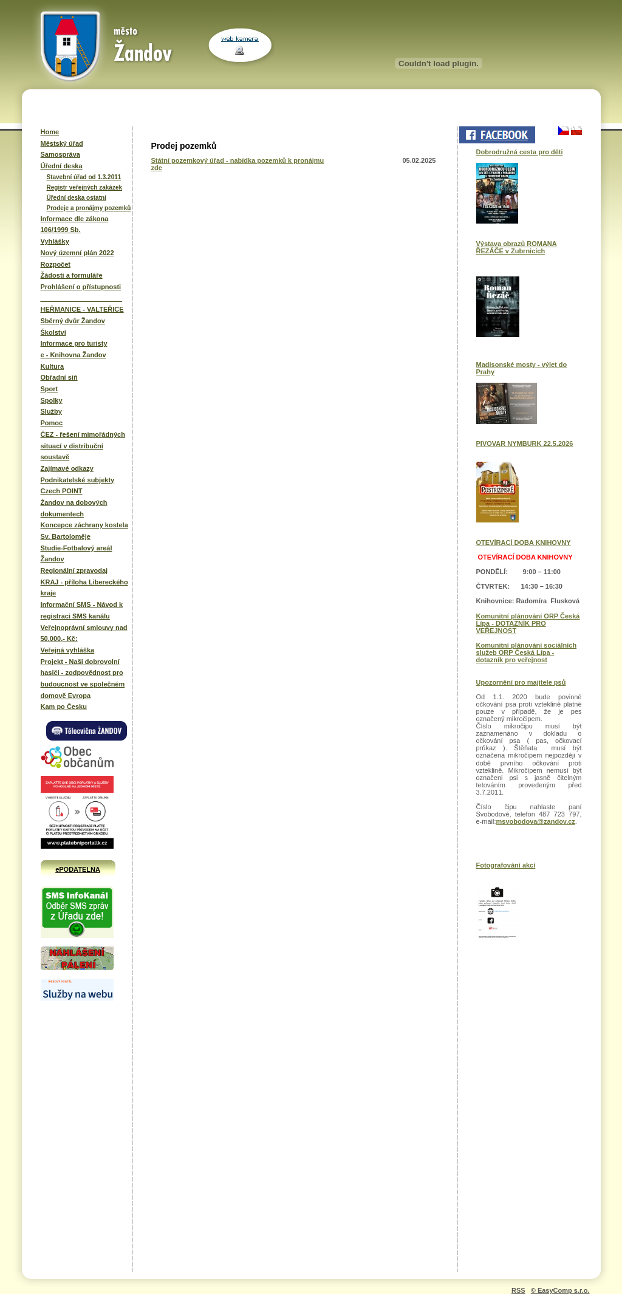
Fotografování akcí (506, 865)
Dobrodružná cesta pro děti (519, 152)
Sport (49, 388)
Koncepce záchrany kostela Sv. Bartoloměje (84, 530)
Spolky (52, 400)
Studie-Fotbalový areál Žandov (76, 553)
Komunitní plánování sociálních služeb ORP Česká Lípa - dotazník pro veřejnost (526, 652)
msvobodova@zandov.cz (535, 821)
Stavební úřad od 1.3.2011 (84, 177)
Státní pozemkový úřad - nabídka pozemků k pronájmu (237, 160)
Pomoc (52, 422)
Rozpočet (56, 264)
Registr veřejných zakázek (85, 187)
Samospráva (60, 154)
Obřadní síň (59, 377)
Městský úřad (62, 143)
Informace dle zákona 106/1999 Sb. (75, 224)
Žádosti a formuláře (72, 275)
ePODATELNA (77, 869)
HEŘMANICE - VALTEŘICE (82, 309)
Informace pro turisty (74, 343)
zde (156, 167)
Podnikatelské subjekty (78, 480)
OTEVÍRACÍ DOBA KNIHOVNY (523, 542)
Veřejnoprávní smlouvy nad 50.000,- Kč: (84, 633)
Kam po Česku (64, 706)
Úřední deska (62, 165)
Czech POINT (62, 491)
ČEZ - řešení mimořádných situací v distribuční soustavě (83, 445)
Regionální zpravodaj (74, 570)
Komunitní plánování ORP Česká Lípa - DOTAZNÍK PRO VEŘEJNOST (528, 623)
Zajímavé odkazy (67, 468)
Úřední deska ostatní (76, 197)
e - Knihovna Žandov (73, 354)
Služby (51, 411)
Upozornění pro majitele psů (521, 682)
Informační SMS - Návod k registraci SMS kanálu (82, 610)
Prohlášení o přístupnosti (81, 286)
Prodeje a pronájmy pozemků (89, 208)
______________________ (82, 298)
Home (50, 131)
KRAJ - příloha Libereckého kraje (84, 587)
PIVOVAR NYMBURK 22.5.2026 (524, 443)
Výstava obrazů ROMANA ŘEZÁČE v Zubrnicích (516, 247)
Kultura (52, 366)
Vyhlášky (55, 241)
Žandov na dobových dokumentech (74, 508)
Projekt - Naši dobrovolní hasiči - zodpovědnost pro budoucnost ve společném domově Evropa (83, 678)
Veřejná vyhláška (68, 650)
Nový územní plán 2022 (77, 252)
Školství (53, 332)
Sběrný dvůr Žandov (73, 320)
